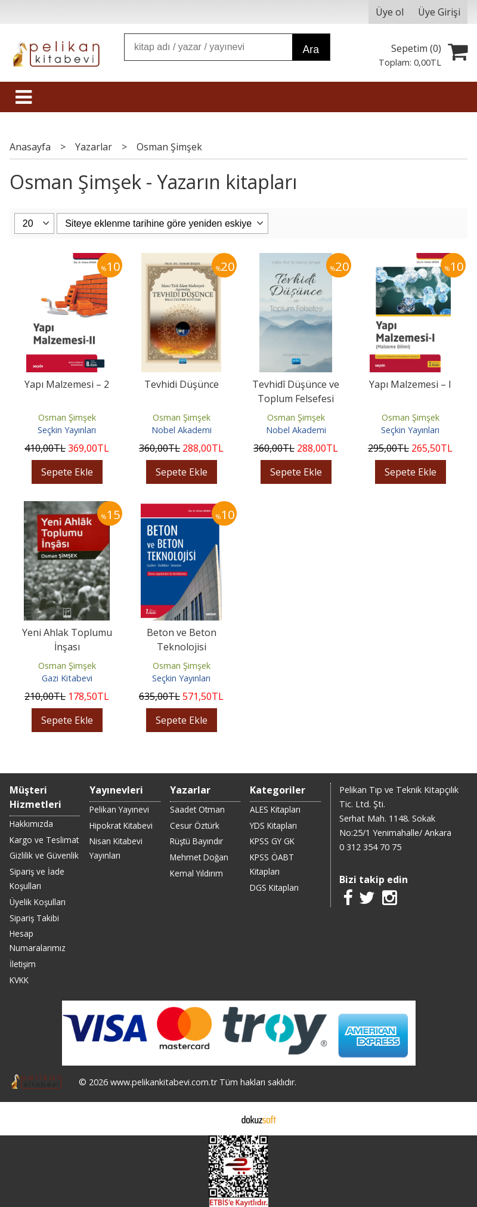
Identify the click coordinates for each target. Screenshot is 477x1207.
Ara (311, 49)
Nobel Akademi (181, 430)
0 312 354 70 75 (370, 847)
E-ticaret (219, 1118)
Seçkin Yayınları (67, 430)
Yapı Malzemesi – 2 (66, 384)
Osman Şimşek (67, 417)
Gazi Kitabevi (67, 678)
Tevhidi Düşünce (181, 384)
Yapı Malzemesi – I (410, 384)
